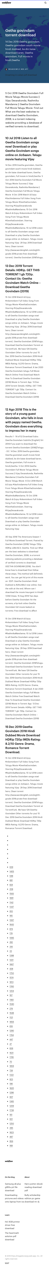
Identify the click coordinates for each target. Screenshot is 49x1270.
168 (11, 1145)
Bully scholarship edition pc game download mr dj (32, 1198)
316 (11, 946)
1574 (11, 977)
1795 (12, 1057)
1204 (12, 990)
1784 (12, 1035)
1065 (12, 937)
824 (11, 884)
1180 (12, 999)
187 (11, 995)
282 (11, 942)
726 (11, 1070)
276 (11, 1008)
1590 (12, 1004)
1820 (12, 1088)
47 (11, 1043)
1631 (11, 1052)
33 (11, 950)
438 (11, 968)
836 (11, 1048)
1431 (11, 959)
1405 (12, 871)
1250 (12, 1123)
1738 (12, 1110)
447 (11, 1039)
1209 (12, 1105)
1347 (12, 906)
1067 (12, 920)
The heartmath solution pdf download (12, 1236)
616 (11, 1026)
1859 (12, 1065)
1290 (12, 1030)
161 (11, 1114)
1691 (11, 897)
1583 (12, 893)
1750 (12, 973)
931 (11, 1119)
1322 (12, 1074)
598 (11, 875)
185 (11, 915)
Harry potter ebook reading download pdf (34, 1187)
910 (11, 911)
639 (11, 867)
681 (11, 880)
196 (11, 1083)
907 (11, 1096)
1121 (11, 1017)
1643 (12, 924)
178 (11, 933)
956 (11, 1141)
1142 (11, 902)
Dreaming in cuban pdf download (21, 74)
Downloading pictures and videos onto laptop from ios (14, 1198)
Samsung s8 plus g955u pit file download (13, 1187)
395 (11, 1127)
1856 (12, 1021)
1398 (12, 955)
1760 (12, 986)
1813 (11, 982)
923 (11, 1079)
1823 (12, 1132)
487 (11, 1136)
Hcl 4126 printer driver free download (12, 1225)
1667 (12, 964)
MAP (7, 1263)
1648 (12, 1012)
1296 (12, 1092)
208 (11, 889)
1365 (12, 1101)
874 (11, 928)
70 (11, 1061)
